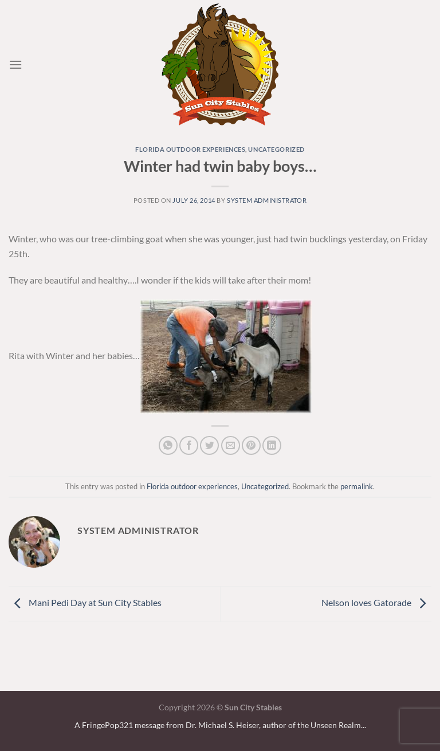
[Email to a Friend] (230, 445)
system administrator (267, 200)
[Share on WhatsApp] (168, 445)
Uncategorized (276, 149)
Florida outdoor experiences (190, 149)
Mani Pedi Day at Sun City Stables (85, 602)
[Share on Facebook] (188, 445)
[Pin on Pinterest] (251, 445)
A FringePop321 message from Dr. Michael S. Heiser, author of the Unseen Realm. (218, 725)
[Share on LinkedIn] (271, 445)
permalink (356, 486)
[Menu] (15, 64)
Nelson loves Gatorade (376, 602)
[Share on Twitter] (209, 445)
